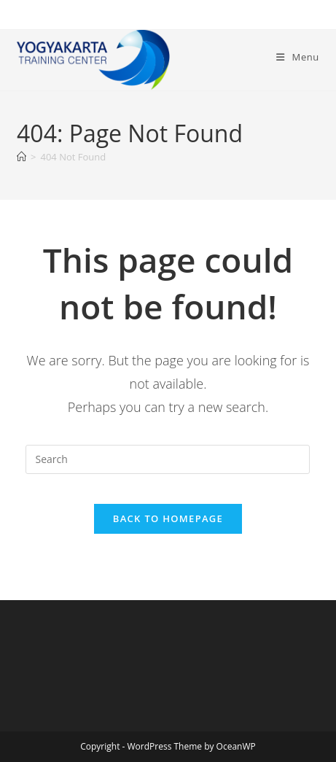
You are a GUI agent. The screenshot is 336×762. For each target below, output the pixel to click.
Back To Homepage (168, 518)
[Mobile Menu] (297, 56)
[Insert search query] (168, 459)
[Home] (21, 156)
